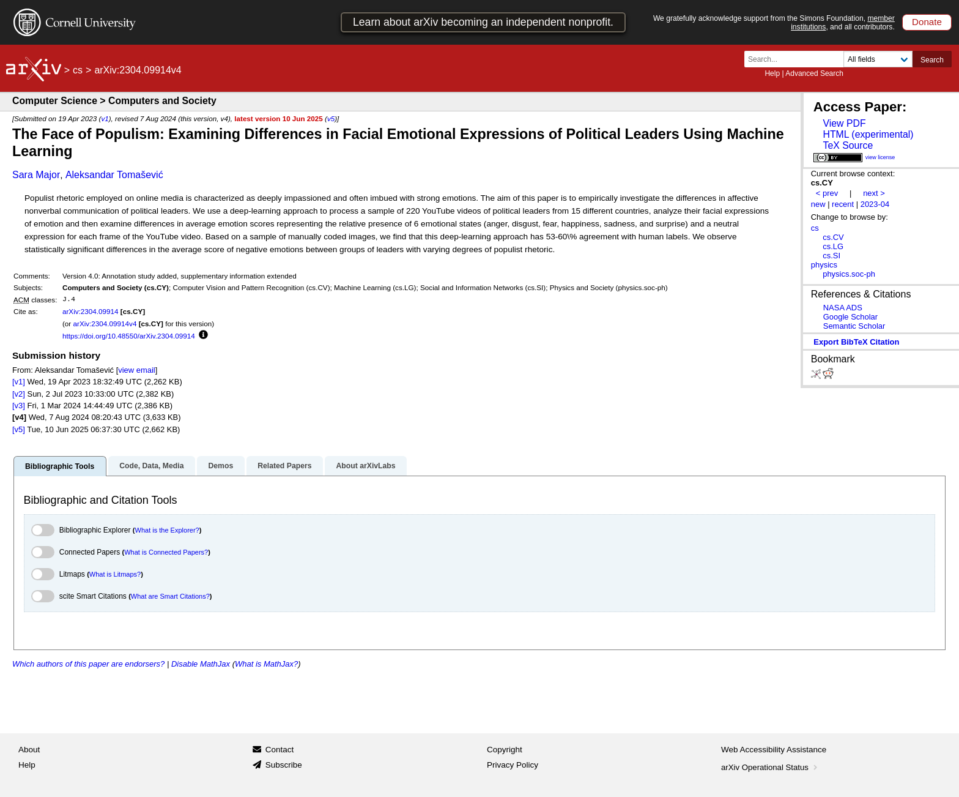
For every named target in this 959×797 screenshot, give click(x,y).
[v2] (18, 393)
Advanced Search (814, 73)
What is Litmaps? (115, 574)
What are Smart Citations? (170, 596)
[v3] (18, 405)
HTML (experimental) (868, 134)
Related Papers (284, 466)
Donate (927, 22)
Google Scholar (850, 316)
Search (932, 60)
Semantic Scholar (854, 326)
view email (136, 370)
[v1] (18, 381)
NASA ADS (842, 307)
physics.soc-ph (849, 274)
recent (843, 204)
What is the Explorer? (167, 530)
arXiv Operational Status (770, 767)
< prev (827, 193)
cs (78, 70)
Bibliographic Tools (59, 466)
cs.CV (833, 237)
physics (824, 264)
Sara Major (36, 175)
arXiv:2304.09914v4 (104, 323)
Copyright (504, 749)
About (29, 749)
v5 (331, 118)
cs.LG (833, 246)
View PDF (844, 123)
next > (874, 193)
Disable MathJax (200, 663)
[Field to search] (878, 59)
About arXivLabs (365, 466)
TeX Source (848, 145)
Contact (279, 749)
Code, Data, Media (151, 466)
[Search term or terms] (797, 59)
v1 (104, 118)
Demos (220, 466)
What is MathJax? (266, 663)
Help (772, 73)
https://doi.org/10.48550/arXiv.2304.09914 (128, 336)
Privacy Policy (512, 764)
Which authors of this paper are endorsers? (88, 663)
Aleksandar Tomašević (114, 175)
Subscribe (283, 764)
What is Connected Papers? (166, 552)
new (818, 204)
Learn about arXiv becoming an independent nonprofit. (483, 22)
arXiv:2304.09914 (90, 311)
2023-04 (875, 204)
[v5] (18, 429)
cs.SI (831, 255)
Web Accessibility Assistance (773, 749)
